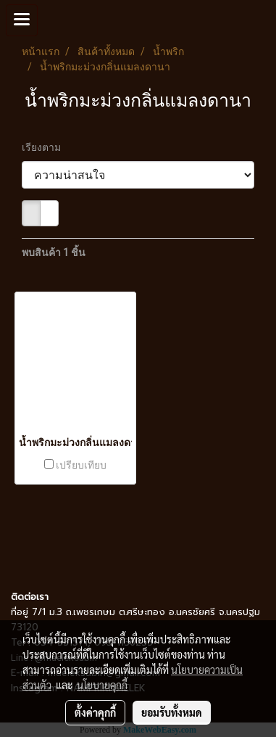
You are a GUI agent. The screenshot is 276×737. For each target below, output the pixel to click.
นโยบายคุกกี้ (102, 684)
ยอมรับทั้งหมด (171, 712)
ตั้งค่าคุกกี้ (95, 712)
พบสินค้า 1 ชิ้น (53, 252)
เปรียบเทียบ (81, 465)
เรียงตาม (44, 147)
